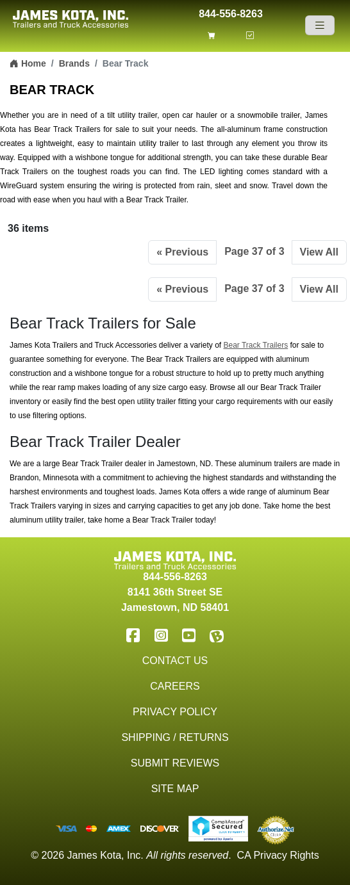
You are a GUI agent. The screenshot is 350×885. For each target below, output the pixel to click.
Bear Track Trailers (255, 345)
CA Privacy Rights (278, 855)
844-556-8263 (231, 12)
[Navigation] (320, 25)
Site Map (175, 788)
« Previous (182, 252)
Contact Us (175, 660)
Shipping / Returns (174, 737)
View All (319, 252)
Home (28, 63)
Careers (174, 686)
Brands (74, 63)
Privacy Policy (175, 711)
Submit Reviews (175, 763)
